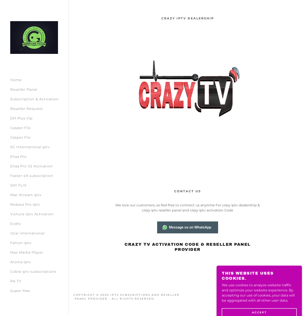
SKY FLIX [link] (18, 185)
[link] (34, 37)
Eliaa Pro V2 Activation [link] (31, 166)
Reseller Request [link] (26, 109)
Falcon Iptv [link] (21, 243)
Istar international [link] (27, 233)
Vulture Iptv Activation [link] (32, 214)
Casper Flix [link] (20, 128)
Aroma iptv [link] (20, 262)
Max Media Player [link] (26, 252)
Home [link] (16, 80)
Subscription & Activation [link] (34, 99)
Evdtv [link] (15, 224)
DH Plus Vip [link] (21, 118)
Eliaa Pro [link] (18, 157)
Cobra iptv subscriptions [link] (33, 272)
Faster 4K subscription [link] (31, 176)
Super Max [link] (20, 291)
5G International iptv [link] (30, 147)
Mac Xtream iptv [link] (26, 195)
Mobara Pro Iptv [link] (25, 205)
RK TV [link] (15, 281)
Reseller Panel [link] (23, 90)
